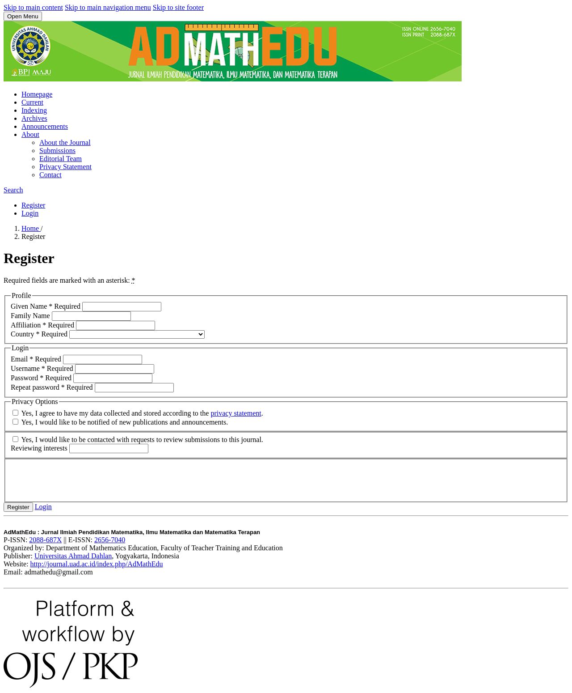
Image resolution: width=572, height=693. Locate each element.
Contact (50, 175)
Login (29, 213)
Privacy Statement (65, 166)
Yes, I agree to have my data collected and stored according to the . (138, 413)
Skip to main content (33, 7)
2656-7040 (109, 540)
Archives (34, 118)
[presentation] (79, 479)
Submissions (57, 150)
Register (33, 205)
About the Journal (65, 142)
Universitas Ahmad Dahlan (73, 556)
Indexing (34, 110)
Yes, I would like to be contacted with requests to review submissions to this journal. (138, 439)
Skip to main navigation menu (108, 7)
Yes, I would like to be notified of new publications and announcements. (120, 422)
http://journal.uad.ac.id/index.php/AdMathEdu (96, 564)
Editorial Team (60, 158)
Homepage (36, 94)
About (30, 134)
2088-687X (45, 540)
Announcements (44, 126)
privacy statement (235, 413)
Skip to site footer (178, 7)
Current (32, 102)
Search (13, 190)
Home (31, 228)
